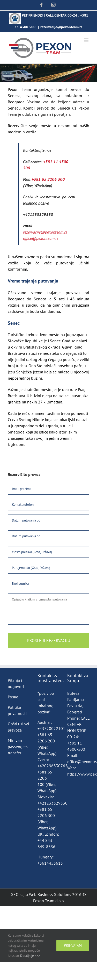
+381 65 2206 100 (45, 778)
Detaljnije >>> (30, 955)
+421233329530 (38, 214)
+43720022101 (51, 728)
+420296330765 (53, 765)
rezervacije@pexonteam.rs (61, 27)
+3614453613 (50, 863)
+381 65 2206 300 (48, 179)
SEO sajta (19, 894)
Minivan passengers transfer (18, 746)
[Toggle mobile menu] (86, 40)
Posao (13, 696)
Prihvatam (73, 945)
